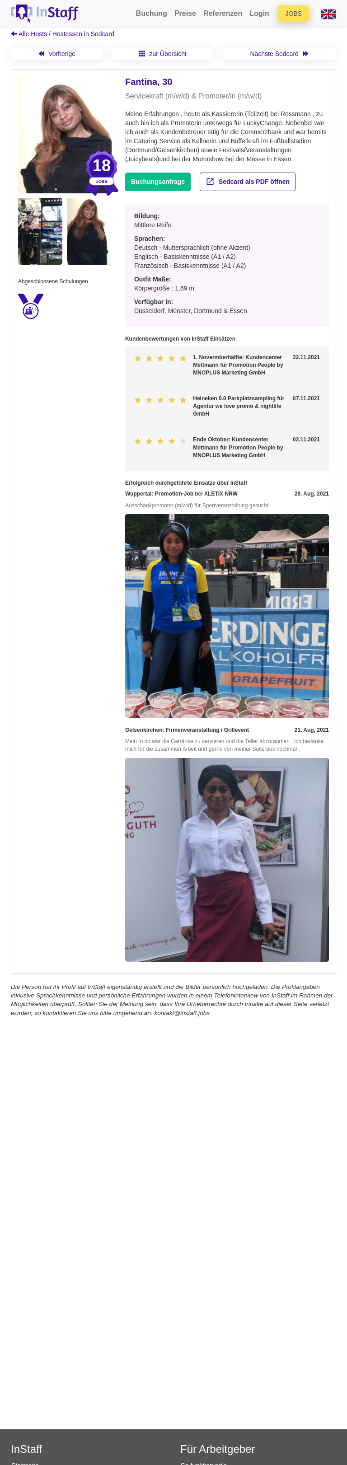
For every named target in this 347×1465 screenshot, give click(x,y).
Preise (185, 13)
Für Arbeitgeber (217, 1449)
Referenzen (222, 13)
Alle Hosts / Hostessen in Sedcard (62, 33)
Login (259, 13)
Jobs (293, 13)
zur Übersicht (163, 53)
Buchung (151, 13)
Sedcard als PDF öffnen (248, 181)
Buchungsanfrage (158, 181)
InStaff (26, 1449)
